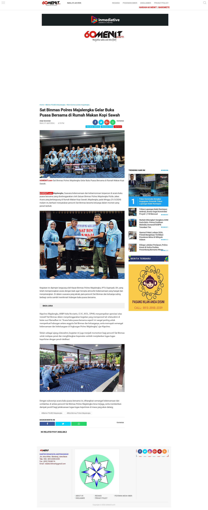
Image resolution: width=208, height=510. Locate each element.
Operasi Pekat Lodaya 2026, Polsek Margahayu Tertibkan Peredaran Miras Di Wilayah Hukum (151, 236)
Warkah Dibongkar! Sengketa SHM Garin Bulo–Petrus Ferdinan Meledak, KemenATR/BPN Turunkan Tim (153, 223)
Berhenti (117, 127)
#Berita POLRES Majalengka (55, 105)
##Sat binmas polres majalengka (78, 413)
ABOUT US (79, 496)
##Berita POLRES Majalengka (51, 413)
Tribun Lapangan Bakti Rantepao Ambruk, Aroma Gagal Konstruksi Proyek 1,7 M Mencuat (153, 211)
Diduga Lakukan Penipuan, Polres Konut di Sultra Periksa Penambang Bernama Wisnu (153, 247)
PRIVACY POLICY (161, 3)
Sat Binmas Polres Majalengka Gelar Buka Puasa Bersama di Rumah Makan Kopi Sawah (80, 112)
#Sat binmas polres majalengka (78, 105)
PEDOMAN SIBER (130, 3)
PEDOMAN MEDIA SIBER (123, 496)
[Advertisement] (82, 75)
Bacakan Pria (106, 127)
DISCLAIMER (145, 3)
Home (42, 105)
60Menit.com (110, 505)
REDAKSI (116, 3)
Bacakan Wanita (92, 127)
